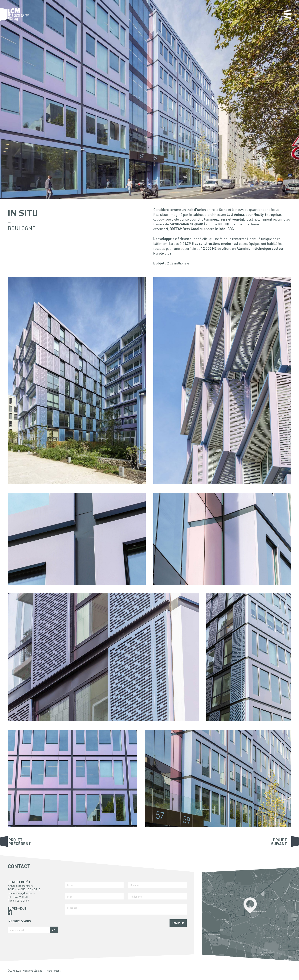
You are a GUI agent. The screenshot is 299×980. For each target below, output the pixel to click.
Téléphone (136, 896)
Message (72, 907)
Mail (69, 896)
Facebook (10, 912)
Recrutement (52, 970)
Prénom (134, 885)
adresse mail (17, 930)
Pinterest (10, 917)
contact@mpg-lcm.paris (21, 893)
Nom (70, 885)
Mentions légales (32, 970)
